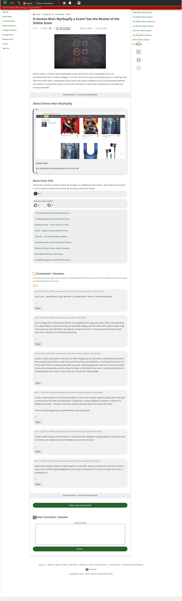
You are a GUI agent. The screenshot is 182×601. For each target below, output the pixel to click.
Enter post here (80, 523)
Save (37, 193)
